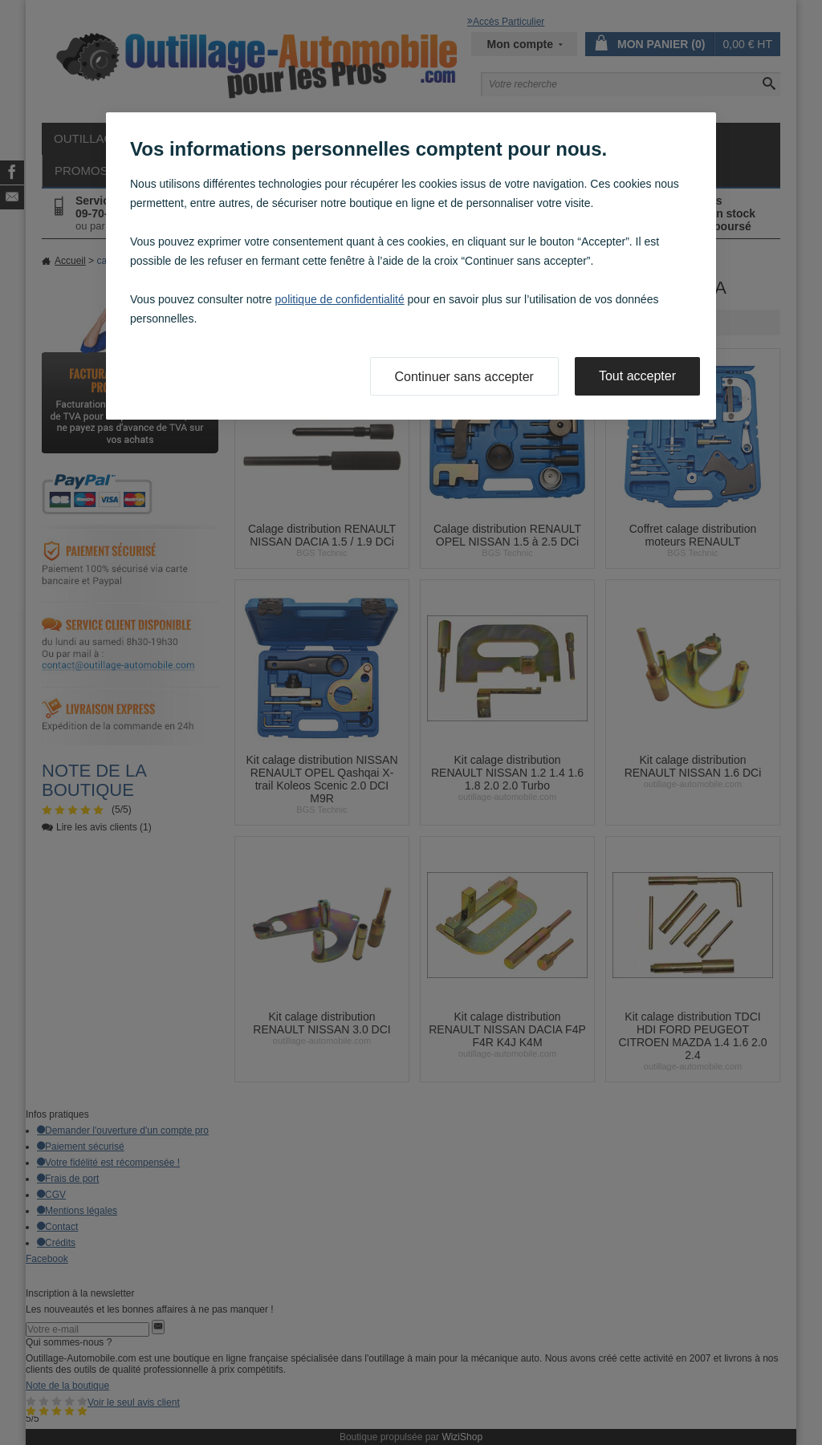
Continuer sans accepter (464, 377)
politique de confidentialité (340, 299)
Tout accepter (637, 376)
